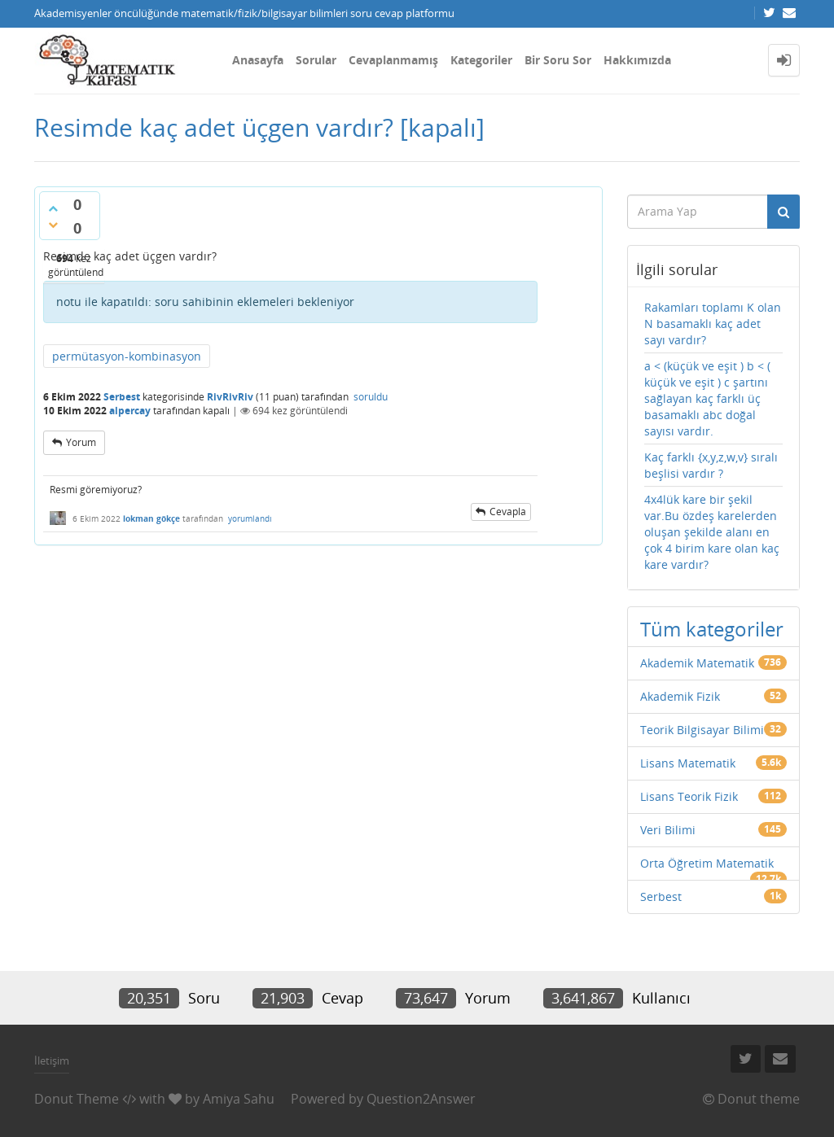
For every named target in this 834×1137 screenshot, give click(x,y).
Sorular (316, 60)
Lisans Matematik (687, 763)
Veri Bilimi (668, 829)
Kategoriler (481, 60)
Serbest (121, 397)
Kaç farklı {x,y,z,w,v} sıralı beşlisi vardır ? (711, 465)
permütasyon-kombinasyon (126, 356)
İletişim (51, 1060)
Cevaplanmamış (393, 60)
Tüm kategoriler (712, 628)
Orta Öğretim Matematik (707, 863)
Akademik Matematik (697, 663)
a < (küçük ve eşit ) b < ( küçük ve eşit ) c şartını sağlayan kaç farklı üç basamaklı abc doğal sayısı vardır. (707, 398)
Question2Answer (421, 1099)
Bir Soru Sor (558, 60)
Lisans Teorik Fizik (689, 796)
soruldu (370, 397)
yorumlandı (250, 518)
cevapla (507, 511)
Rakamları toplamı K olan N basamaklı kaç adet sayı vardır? (712, 324)
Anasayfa (257, 60)
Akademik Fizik (680, 696)
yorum (81, 442)
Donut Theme (76, 1099)
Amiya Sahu (238, 1099)
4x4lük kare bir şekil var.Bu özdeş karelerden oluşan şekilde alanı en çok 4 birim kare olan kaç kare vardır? (711, 532)
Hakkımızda (637, 60)
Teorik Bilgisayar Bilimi (702, 729)
